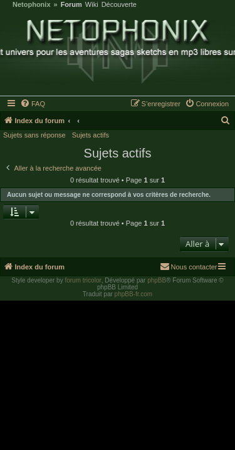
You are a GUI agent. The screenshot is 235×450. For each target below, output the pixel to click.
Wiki (91, 4)
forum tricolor (83, 280)
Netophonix (32, 4)
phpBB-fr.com (134, 294)
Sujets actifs (90, 135)
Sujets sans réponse (34, 135)
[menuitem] (33, 103)
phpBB (156, 280)
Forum (71, 4)
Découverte (119, 4)
